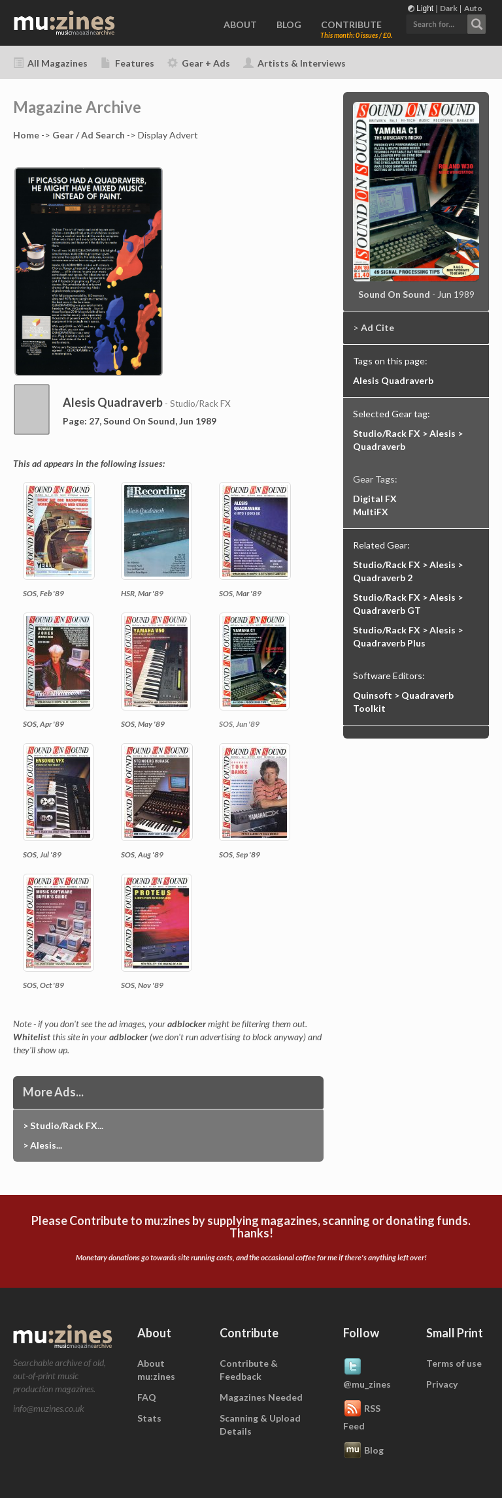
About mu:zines (156, 1370)
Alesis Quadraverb (393, 380)
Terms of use (454, 1363)
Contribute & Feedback (249, 1370)
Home (26, 134)
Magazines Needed (261, 1397)
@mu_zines (367, 1373)
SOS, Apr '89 (43, 724)
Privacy (442, 1384)
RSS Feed (361, 1415)
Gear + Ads (198, 63)
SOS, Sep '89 (239, 854)
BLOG (288, 24)
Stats (149, 1418)
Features (127, 63)
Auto (473, 8)
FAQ (146, 1397)
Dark (449, 8)
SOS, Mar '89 (240, 593)
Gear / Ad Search (88, 134)
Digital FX (375, 498)
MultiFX (370, 511)
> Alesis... (42, 1145)
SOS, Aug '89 (142, 854)
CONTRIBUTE (351, 24)
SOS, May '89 (143, 724)
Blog (363, 1451)
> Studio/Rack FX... (63, 1125)
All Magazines (50, 63)
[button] (445, 22)
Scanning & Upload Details (260, 1424)
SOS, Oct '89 (43, 985)
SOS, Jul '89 (42, 854)
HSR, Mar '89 (142, 593)
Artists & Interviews (294, 63)
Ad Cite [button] (377, 327)
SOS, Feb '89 (43, 593)
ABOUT (240, 24)
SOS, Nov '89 (142, 985)
